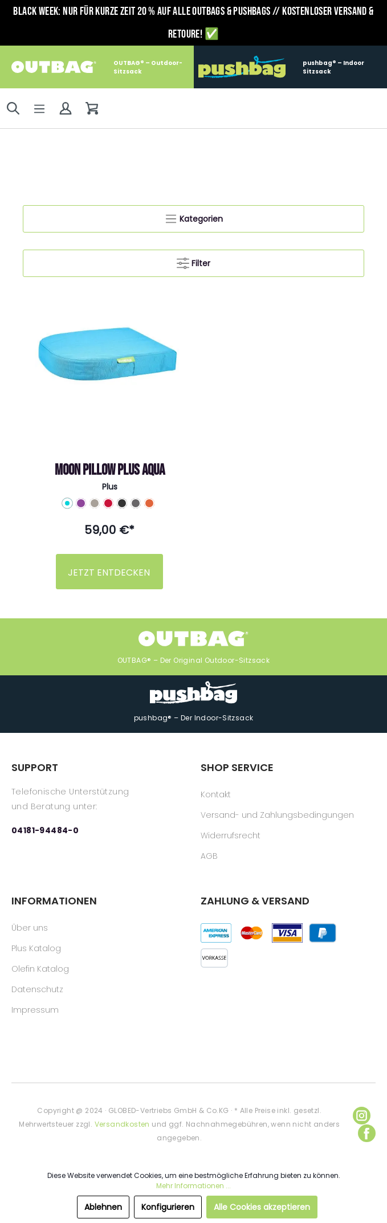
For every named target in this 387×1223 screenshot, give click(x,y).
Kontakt (216, 794)
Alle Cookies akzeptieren (262, 1207)
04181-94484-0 (45, 830)
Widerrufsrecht (230, 835)
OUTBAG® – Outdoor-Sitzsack (96, 67)
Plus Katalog (36, 948)
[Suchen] (13, 108)
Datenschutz (37, 989)
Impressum (35, 1010)
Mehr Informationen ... (193, 1186)
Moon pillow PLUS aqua (110, 470)
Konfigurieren (167, 1207)
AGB (209, 856)
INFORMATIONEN (54, 901)
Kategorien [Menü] (194, 217)
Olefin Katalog (40, 969)
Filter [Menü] (193, 261)
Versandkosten (122, 1124)
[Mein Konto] (65, 108)
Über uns (29, 927)
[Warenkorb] (92, 108)
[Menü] (39, 109)
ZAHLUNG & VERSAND (255, 901)
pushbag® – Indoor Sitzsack (281, 67)
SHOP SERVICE (237, 767)
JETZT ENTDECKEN (109, 572)
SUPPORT (34, 767)
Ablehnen (103, 1207)
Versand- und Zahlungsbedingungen (277, 815)
